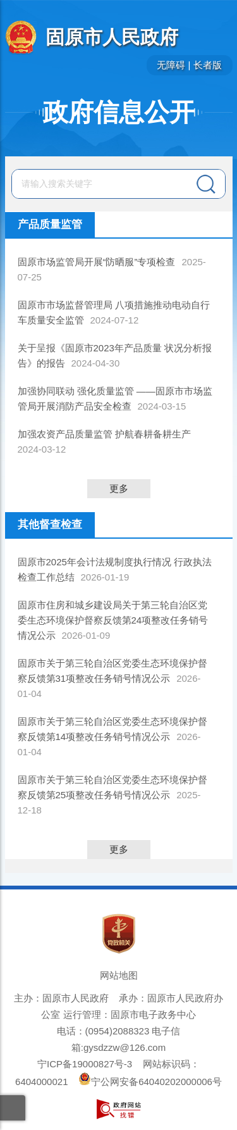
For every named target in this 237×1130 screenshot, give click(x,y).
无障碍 (171, 65)
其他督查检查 (50, 524)
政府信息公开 (119, 112)
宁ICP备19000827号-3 (84, 1063)
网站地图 (119, 975)
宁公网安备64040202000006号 (150, 1081)
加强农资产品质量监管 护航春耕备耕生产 (104, 434)
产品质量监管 (50, 224)
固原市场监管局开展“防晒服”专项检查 (97, 261)
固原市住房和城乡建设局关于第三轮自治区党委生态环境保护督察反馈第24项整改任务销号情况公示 (113, 620)
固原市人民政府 (112, 37)
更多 (118, 488)
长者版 (207, 65)
